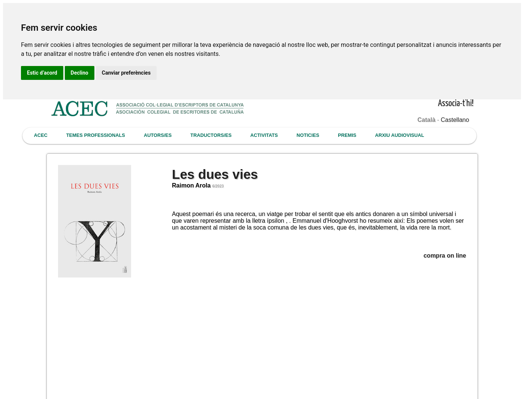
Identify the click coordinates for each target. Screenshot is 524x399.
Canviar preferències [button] (126, 73)
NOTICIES (308, 135)
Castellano (455, 120)
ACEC (41, 135)
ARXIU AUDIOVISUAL (399, 135)
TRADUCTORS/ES (210, 135)
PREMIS (347, 135)
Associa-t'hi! (455, 103)
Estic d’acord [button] (42, 73)
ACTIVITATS (264, 135)
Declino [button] (79, 73)
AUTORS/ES (158, 135)
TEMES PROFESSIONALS (95, 135)
